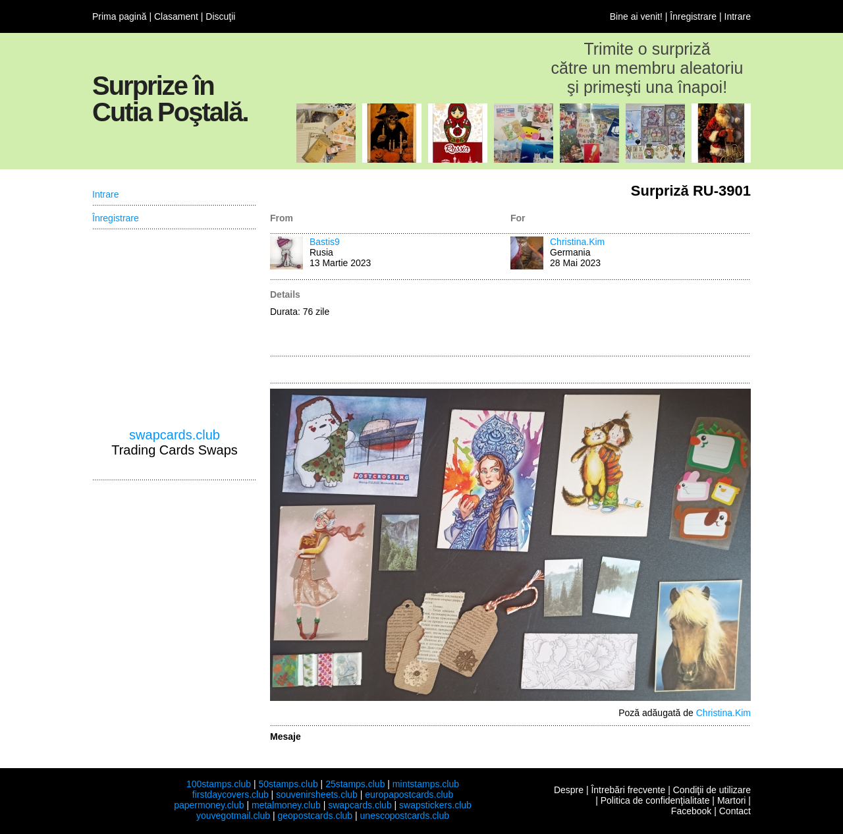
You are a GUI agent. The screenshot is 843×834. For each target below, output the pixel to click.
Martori (731, 800)
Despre (569, 790)
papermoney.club (209, 805)
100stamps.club (218, 784)
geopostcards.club (315, 815)
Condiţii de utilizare (712, 790)
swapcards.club (174, 435)
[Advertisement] (630, 318)
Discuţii (220, 16)
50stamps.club (287, 784)
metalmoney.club (286, 805)
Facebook (691, 811)
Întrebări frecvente (628, 790)
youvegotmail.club (233, 815)
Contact (735, 811)
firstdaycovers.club (230, 794)
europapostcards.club (409, 794)
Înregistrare (693, 16)
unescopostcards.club (404, 815)
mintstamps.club (426, 784)
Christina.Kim (577, 241)
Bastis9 (325, 241)
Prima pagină (119, 16)
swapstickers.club (435, 805)
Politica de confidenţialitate (655, 800)
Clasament (176, 16)
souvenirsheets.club (317, 794)
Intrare (737, 16)
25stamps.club (355, 784)
